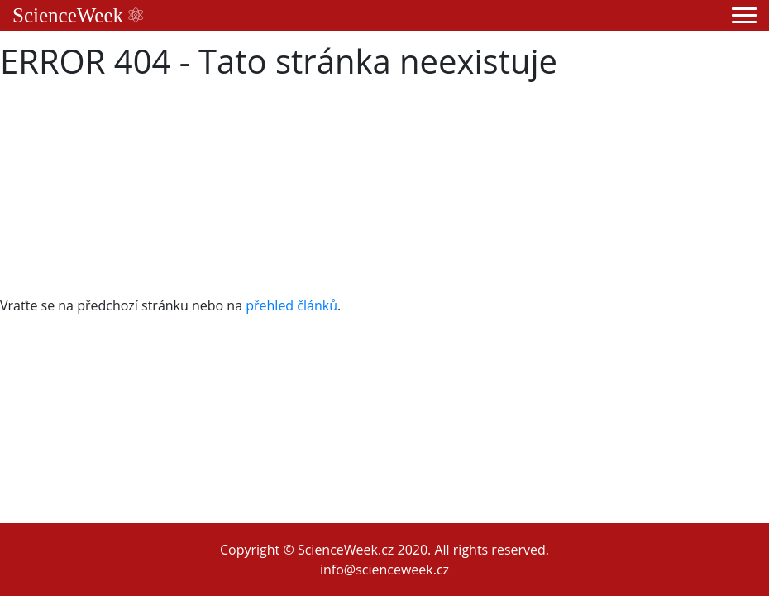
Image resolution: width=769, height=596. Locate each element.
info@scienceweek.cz (384, 569)
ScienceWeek (77, 15)
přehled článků (291, 305)
